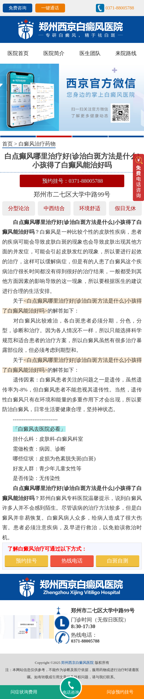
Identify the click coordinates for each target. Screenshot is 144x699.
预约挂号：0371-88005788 (72, 181)
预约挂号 (26, 561)
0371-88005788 (120, 8)
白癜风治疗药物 (37, 144)
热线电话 (72, 561)
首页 (7, 144)
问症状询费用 (24, 692)
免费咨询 (17, 8)
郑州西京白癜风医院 (77, 663)
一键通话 (50, 8)
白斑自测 (117, 561)
